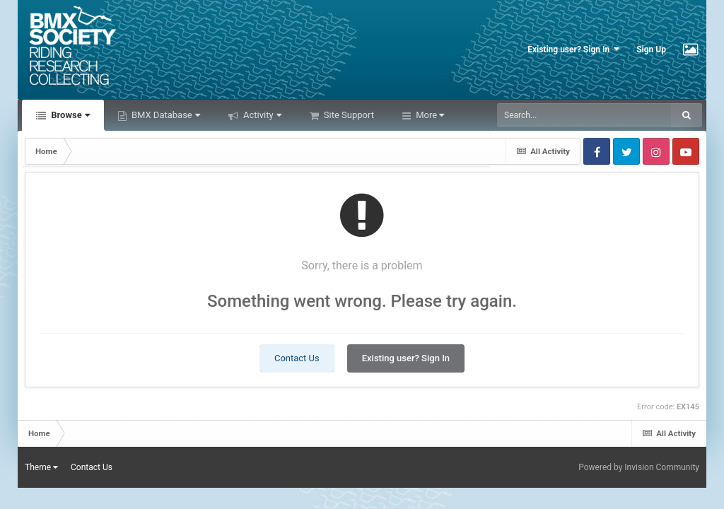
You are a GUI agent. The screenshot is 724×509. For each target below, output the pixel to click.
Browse (69, 115)
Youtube (685, 151)
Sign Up (651, 49)
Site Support (348, 115)
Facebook (596, 151)
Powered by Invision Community (638, 467)
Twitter (626, 151)
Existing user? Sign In (573, 49)
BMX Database (164, 115)
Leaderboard (441, 115)
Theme (41, 467)
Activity (261, 115)
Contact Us (297, 358)
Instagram (656, 151)
